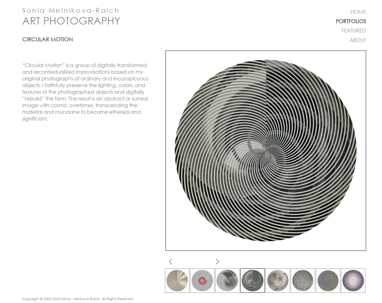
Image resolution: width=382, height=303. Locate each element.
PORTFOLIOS (351, 21)
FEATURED (354, 30)
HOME (358, 12)
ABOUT (358, 40)
